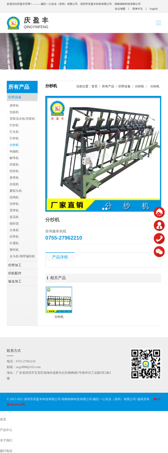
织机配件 (14, 273)
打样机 (14, 138)
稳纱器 (14, 223)
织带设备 (124, 86)
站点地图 (120, 8)
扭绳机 (14, 197)
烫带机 (14, 210)
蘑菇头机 (16, 190)
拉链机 (14, 184)
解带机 (14, 158)
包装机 (14, 112)
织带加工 (14, 265)
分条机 (14, 230)
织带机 (14, 236)
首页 (94, 86)
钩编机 (14, 151)
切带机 (14, 204)
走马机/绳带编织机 (22, 256)
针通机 (14, 243)
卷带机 (14, 177)
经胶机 (14, 164)
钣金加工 (14, 281)
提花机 (14, 217)
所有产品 (108, 86)
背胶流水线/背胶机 (22, 118)
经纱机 (14, 171)
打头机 (14, 131)
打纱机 (14, 125)
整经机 (14, 249)
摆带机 (14, 105)
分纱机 (139, 86)
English (154, 8)
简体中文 (137, 8)
